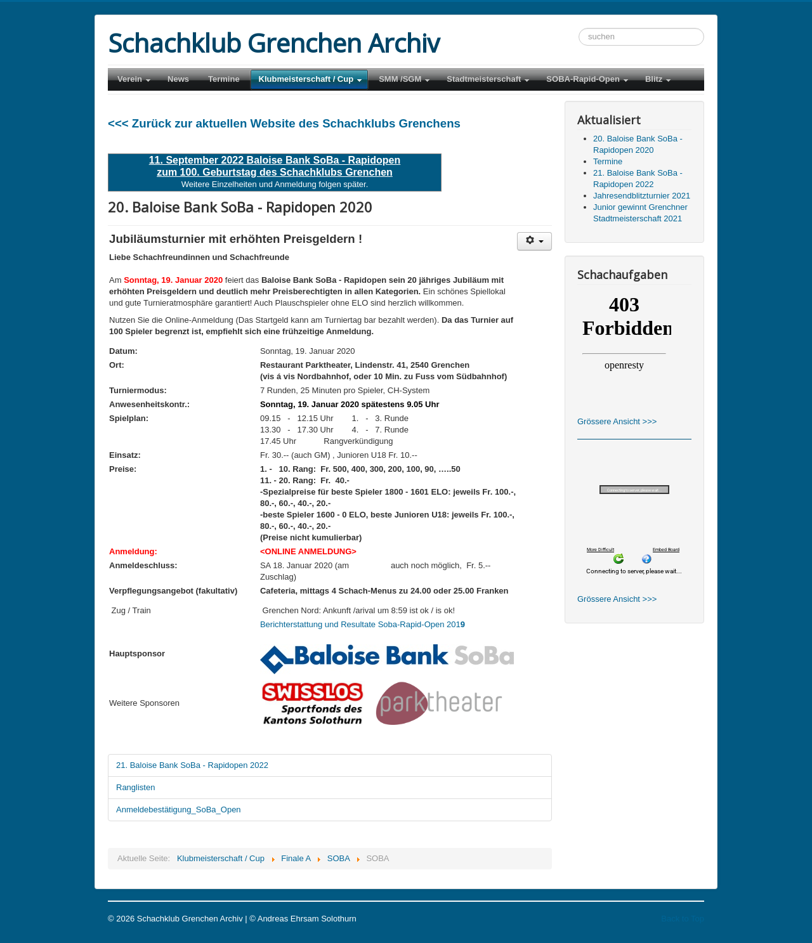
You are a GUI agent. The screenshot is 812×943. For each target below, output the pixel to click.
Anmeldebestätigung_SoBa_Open (178, 809)
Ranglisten (135, 787)
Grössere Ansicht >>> (617, 421)
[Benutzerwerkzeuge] (534, 241)
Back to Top (682, 918)
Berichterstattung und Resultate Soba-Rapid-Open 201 (362, 624)
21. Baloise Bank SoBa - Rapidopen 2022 (192, 765)
